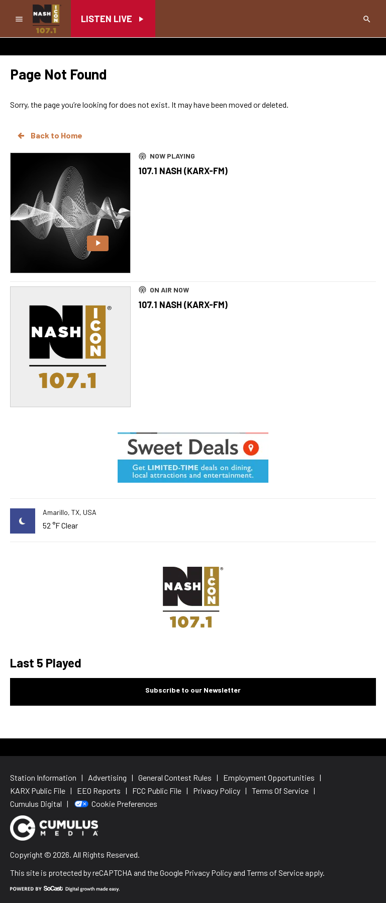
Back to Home (49, 135)
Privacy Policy (208, 872)
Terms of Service (275, 872)
